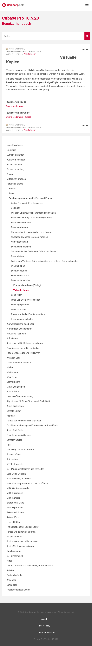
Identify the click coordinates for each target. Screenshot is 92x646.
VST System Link (15, 556)
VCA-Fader (12, 377)
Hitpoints (11, 415)
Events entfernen (19, 227)
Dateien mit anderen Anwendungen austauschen (30, 565)
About (44, 619)
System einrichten (15, 154)
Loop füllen (16, 295)
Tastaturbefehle (14, 575)
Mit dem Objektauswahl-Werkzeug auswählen (33, 212)
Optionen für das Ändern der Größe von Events (33, 251)
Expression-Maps (15, 502)
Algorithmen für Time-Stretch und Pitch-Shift (28, 401)
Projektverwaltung (15, 169)
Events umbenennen (21, 246)
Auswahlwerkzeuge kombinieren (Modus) (31, 217)
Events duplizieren (20, 275)
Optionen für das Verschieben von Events (31, 232)
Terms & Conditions (46, 632)
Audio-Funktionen (15, 406)
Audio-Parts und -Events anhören (27, 203)
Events (12, 188)
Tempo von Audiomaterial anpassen (24, 420)
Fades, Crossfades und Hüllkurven (23, 353)
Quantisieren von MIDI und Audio (23, 348)
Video (9, 560)
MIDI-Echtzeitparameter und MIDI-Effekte (27, 483)
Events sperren (18, 309)
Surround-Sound (14, 454)
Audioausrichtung (19, 241)
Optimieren (12, 585)
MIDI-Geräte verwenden (18, 488)
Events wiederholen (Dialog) (18, 117)
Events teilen (17, 256)
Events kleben (18, 266)
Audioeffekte (13, 391)
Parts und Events (17, 49)
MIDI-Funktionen (15, 493)
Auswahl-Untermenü (21, 222)
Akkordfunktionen (15, 512)
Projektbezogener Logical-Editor (22, 527)
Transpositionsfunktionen (19, 362)
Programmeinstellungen (18, 589)
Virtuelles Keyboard (16, 333)
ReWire (10, 570)
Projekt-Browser (15, 536)
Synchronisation (14, 551)
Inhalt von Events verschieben (25, 299)
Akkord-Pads (13, 517)
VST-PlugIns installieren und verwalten (25, 469)
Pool (9, 445)
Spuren (10, 174)
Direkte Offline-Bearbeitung (20, 396)
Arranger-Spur (13, 358)
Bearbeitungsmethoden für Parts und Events (23, 51)
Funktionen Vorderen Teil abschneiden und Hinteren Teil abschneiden (44, 261)
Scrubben (15, 208)
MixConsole (12, 372)
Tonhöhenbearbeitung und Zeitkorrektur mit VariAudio (32, 425)
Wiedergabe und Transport (19, 328)
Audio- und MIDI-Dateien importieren (25, 343)
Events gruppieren (20, 304)
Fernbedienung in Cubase (19, 478)
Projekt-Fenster (14, 164)
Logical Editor (13, 522)
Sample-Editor (14, 411)
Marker (10, 367)
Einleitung (11, 150)
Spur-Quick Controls (16, 473)
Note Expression (15, 507)
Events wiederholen (14, 54)
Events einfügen (19, 270)
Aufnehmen (12, 338)
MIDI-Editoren (13, 498)
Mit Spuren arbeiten (16, 179)
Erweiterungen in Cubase (19, 435)
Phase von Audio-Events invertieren (28, 314)
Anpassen (11, 580)
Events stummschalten (22, 319)
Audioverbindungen (16, 159)
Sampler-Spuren (14, 440)
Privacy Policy (44, 626)
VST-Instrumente (15, 464)
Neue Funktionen (15, 145)
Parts (11, 193)
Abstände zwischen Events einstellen (29, 237)
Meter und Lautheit (16, 386)
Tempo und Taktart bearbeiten (21, 531)
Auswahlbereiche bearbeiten (20, 324)
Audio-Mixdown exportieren (20, 546)
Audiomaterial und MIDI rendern (22, 541)
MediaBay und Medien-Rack (20, 449)
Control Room (13, 382)
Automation (12, 459)
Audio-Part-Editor (15, 430)
